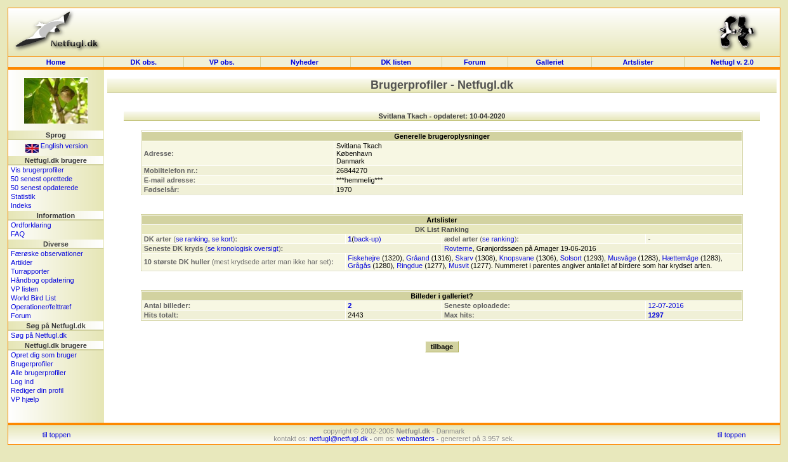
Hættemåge (680, 258)
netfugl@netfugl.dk (339, 438)
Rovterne (458, 248)
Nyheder (305, 62)
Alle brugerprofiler (38, 372)
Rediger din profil (37, 390)
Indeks (21, 205)
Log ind (22, 381)
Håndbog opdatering (42, 280)
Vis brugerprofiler (37, 170)
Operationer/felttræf (41, 307)
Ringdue (410, 265)
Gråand (418, 258)
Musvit (459, 265)
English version (56, 146)
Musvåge (622, 258)
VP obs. (222, 62)
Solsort (571, 258)
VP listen (24, 289)
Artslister (638, 62)
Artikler (21, 262)
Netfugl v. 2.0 (732, 62)
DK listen (396, 62)
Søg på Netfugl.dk (39, 335)
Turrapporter (30, 271)
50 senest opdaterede (44, 187)
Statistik (23, 196)
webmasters (415, 438)
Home (56, 62)
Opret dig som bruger (44, 355)
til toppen (57, 435)
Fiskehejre (364, 258)
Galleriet (549, 62)
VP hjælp (25, 399)
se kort (222, 239)
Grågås (359, 265)
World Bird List (33, 298)
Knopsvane (516, 258)
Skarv (464, 258)
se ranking (192, 239)
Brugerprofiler (32, 364)
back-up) (367, 239)
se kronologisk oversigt (243, 248)
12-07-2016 (665, 305)
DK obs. (144, 62)
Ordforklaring (31, 225)
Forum (474, 62)
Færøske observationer (47, 253)
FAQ (18, 234)
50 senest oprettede (41, 179)
